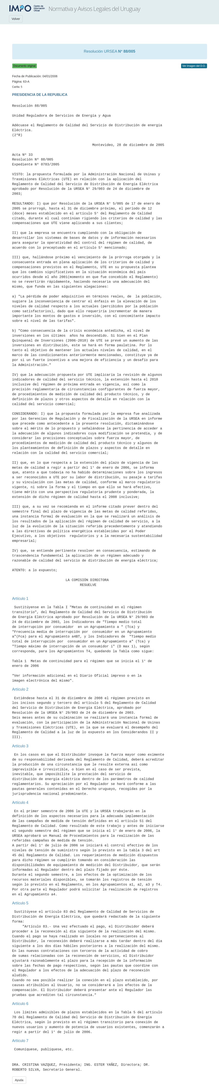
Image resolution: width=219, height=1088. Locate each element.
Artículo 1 (20, 598)
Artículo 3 (20, 746)
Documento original (24, 65)
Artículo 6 (20, 1004)
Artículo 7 (20, 1041)
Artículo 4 (20, 802)
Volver (16, 19)
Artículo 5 (20, 903)
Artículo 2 (20, 689)
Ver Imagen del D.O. (194, 65)
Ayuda (19, 1080)
